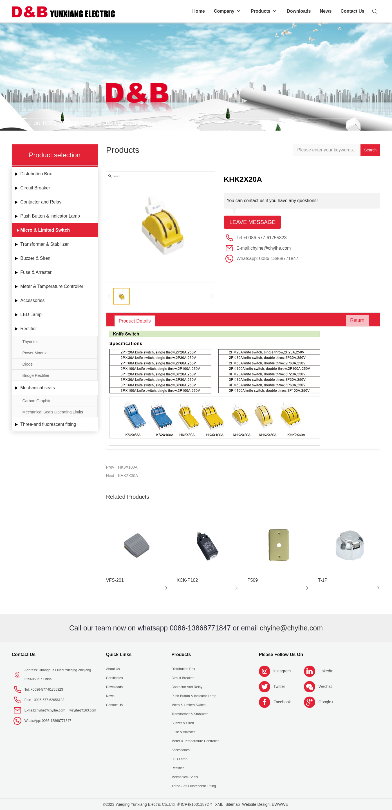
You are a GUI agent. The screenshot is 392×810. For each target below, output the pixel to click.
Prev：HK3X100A (122, 467)
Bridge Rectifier (35, 375)
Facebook (282, 702)
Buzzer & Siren (35, 258)
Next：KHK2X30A (122, 475)
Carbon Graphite (36, 401)
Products (77, 123)
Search (370, 150)
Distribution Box (36, 173)
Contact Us (23, 654)
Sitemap (232, 804)
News (110, 696)
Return (355, 321)
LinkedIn (326, 671)
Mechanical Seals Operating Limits (52, 412)
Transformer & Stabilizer (44, 244)
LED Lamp (31, 314)
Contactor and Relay (40, 202)
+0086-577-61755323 (264, 238)
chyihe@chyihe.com (270, 248)
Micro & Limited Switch (126, 123)
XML (219, 804)
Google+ (326, 702)
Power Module (35, 353)
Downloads (114, 687)
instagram (282, 671)
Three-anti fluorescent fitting (48, 424)
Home (50, 123)
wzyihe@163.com (83, 710)
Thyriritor (30, 341)
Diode (27, 364)
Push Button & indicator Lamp (50, 216)
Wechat (325, 686)
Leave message (252, 222)
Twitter (279, 686)
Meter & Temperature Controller (51, 286)
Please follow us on (281, 654)
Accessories (32, 300)
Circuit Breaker (35, 187)
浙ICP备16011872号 (195, 804)
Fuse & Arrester (35, 272)
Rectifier (28, 328)
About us (113, 669)
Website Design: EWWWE (265, 804)
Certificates (114, 678)
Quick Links (119, 654)
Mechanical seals (37, 387)
